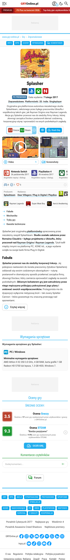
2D (40, 101)
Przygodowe (48, 497)
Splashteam (9, 195)
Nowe (5, 508)
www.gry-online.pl (10, 36)
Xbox (36, 508)
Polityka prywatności (55, 554)
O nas (8, 554)
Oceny (26, 43)
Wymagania (37, 43)
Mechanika (12, 215)
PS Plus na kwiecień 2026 (28, 10)
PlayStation (48, 508)
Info (9, 43)
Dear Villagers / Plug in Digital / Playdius (37, 195)
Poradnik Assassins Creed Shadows (23, 527)
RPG (11, 497)
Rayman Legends (45, 242)
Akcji (19, 497)
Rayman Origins (25, 242)
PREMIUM (7, 10)
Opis (17, 43)
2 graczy (33, 513)
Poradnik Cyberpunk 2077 (19, 521)
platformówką (34, 231)
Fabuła (10, 211)
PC (30, 508)
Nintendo (62, 508)
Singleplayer (55, 101)
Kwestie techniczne (16, 224)
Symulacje (35, 502)
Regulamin (18, 554)
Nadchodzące (18, 508)
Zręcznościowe (35, 36)
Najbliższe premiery (54, 527)
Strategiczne (31, 497)
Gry (23, 36)
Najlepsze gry (42, 521)
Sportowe (62, 497)
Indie (45, 101)
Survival (21, 513)
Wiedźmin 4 (58, 521)
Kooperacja (47, 513)
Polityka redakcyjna (34, 554)
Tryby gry (11, 219)
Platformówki (31, 101)
